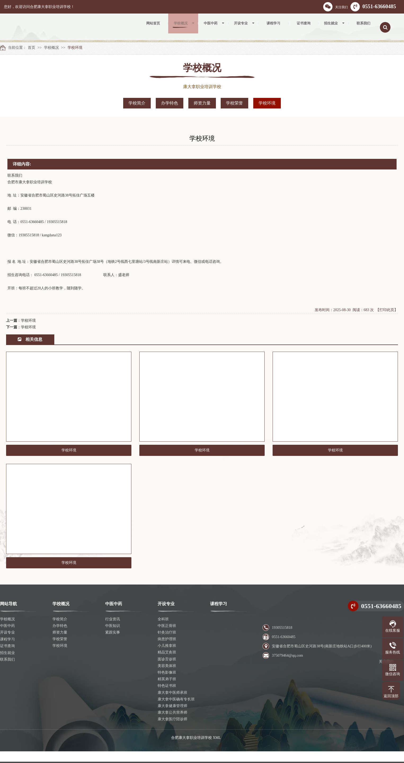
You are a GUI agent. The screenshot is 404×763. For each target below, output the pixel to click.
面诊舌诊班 (167, 671)
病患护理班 (167, 651)
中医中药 (7, 637)
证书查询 (7, 658)
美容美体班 (167, 677)
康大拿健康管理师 (172, 718)
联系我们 (7, 671)
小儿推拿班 (167, 658)
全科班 (163, 631)
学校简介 (136, 103)
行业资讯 (112, 631)
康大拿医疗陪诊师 (172, 731)
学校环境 (75, 48)
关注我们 (335, 6)
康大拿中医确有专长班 (176, 711)
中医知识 (112, 637)
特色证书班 (167, 698)
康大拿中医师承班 (172, 704)
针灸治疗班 (167, 644)
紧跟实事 (112, 644)
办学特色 (169, 103)
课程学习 (7, 651)
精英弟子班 (167, 691)
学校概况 (51, 48)
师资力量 (202, 103)
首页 (31, 48)
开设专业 (7, 644)
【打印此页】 (387, 310)
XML (217, 749)
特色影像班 (167, 684)
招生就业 (7, 664)
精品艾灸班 (167, 664)
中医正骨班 (167, 637)
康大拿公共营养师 (172, 724)
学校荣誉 (234, 103)
